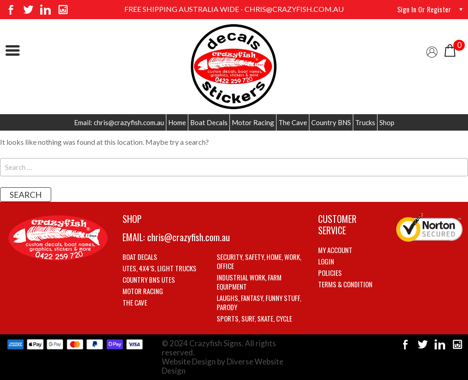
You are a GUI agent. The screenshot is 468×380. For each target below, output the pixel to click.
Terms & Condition (345, 284)
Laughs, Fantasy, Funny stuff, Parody (259, 302)
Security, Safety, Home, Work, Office (259, 261)
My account (335, 250)
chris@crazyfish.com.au (188, 237)
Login (326, 261)
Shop (386, 122)
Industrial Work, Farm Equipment (249, 282)
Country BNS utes (148, 279)
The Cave (292, 122)
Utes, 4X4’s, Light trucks (159, 268)
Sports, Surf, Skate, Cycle (254, 318)
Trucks (365, 122)
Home (177, 122)
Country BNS (331, 122)
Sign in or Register (424, 9)
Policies (330, 273)
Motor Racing (253, 122)
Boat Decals (209, 122)
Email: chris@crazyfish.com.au (119, 122)
